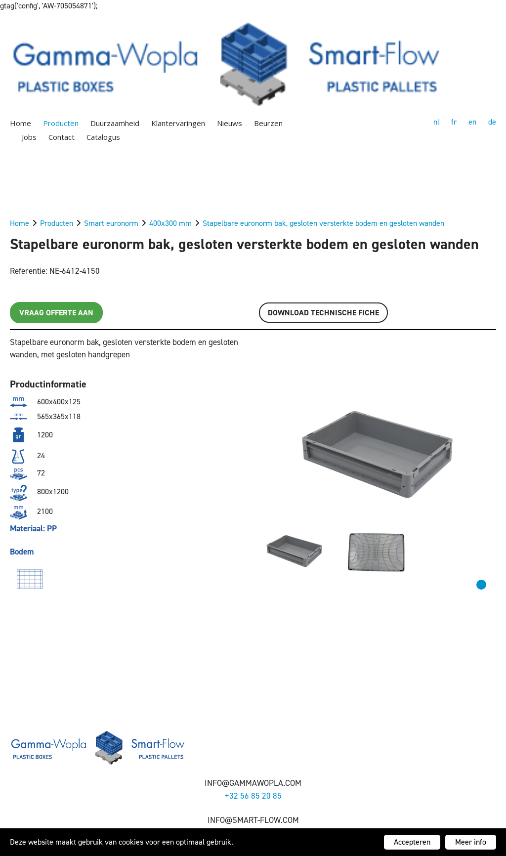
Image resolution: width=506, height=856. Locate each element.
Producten (61, 123)
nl (436, 122)
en (472, 122)
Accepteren (412, 842)
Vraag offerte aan (56, 312)
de (492, 122)
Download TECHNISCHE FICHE (323, 312)
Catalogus (103, 137)
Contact (61, 137)
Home (20, 123)
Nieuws (229, 123)
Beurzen (268, 123)
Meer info (470, 842)
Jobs (29, 137)
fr (454, 122)
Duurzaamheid (114, 123)
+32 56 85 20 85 (253, 795)
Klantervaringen (178, 123)
